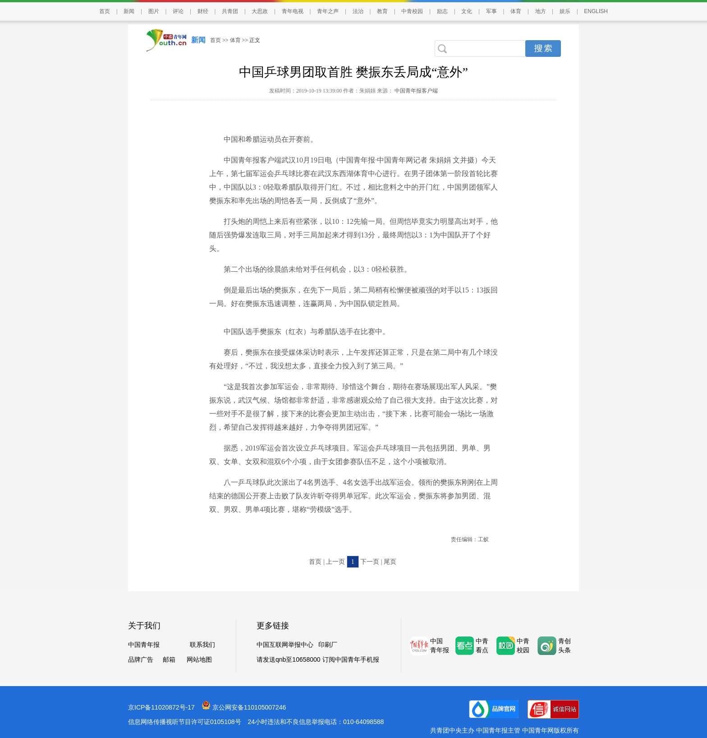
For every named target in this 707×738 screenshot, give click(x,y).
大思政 (260, 11)
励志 (442, 11)
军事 (491, 11)
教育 (382, 11)
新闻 (129, 11)
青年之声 (328, 11)
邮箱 (169, 659)
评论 (178, 11)
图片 (153, 11)
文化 (466, 11)
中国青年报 (144, 644)
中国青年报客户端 (415, 91)
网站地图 (199, 659)
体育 (515, 11)
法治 (358, 11)
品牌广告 (140, 659)
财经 (202, 11)
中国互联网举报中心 (285, 644)
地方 (540, 11)
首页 (104, 11)
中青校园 (412, 11)
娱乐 (565, 11)
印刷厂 (327, 644)
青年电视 (292, 11)
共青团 (230, 11)
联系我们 (202, 644)
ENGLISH (596, 11)
